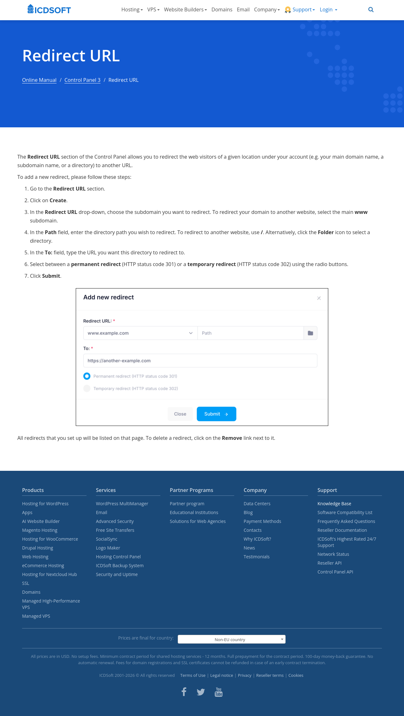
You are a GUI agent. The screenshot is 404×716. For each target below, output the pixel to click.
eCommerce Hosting (43, 565)
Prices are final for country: (146, 638)
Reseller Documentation (342, 530)
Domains (221, 9)
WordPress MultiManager (122, 504)
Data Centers (257, 504)
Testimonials (257, 557)
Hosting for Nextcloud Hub (49, 574)
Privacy (245, 675)
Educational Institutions (194, 512)
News (249, 548)
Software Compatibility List (345, 512)
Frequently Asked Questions (346, 521)
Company (267, 9)
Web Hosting (35, 557)
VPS (153, 9)
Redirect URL (71, 55)
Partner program (187, 504)
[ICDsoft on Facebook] (184, 692)
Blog (248, 512)
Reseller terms (270, 675)
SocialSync (106, 539)
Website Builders (185, 9)
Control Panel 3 (82, 79)
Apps (27, 512)
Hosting (132, 9)
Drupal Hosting (37, 548)
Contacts (253, 530)
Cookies (295, 675)
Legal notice (221, 675)
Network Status (333, 554)
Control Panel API (335, 572)
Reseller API (330, 563)
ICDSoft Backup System (120, 565)
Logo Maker (108, 548)
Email (243, 9)
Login (328, 9)
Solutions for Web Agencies (198, 521)
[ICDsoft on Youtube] (219, 692)
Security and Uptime (117, 574)
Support (299, 9)
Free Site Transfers (115, 530)
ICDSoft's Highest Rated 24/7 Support (347, 542)
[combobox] (232, 639)
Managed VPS (36, 616)
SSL (25, 583)
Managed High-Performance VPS (51, 604)
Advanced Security (115, 521)
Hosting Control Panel (118, 557)
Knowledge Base (334, 504)
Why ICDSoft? (257, 539)
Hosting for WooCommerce (50, 539)
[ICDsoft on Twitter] (200, 692)
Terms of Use (192, 675)
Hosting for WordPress (45, 504)
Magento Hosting (39, 530)
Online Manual (39, 79)
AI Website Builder (41, 521)
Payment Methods (262, 521)
